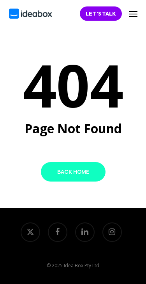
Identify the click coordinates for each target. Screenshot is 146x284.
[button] (133, 14)
